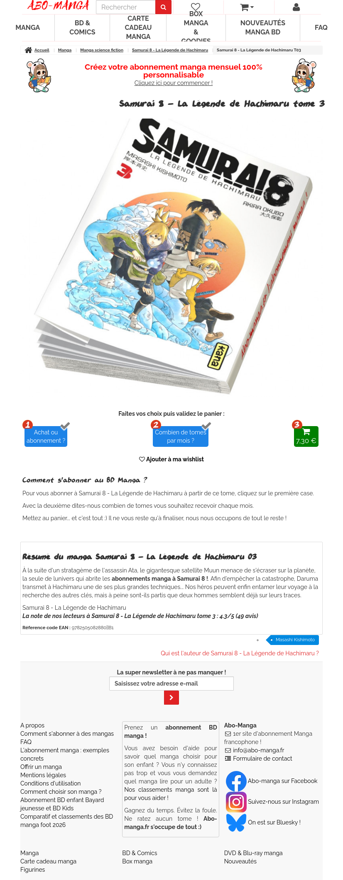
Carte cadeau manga (138, 28)
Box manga (137, 861)
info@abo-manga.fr (258, 750)
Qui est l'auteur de (240, 653)
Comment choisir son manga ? (60, 791)
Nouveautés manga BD (262, 27)
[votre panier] (246, 7)
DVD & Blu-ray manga (253, 853)
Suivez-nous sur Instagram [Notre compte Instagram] (272, 801)
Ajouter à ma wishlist (171, 459)
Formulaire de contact (262, 758)
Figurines (32, 869)
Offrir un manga (41, 767)
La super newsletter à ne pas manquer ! (171, 687)
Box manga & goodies (196, 28)
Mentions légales (43, 775)
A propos (32, 725)
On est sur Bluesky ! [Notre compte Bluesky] (263, 822)
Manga (27, 28)
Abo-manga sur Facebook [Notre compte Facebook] (272, 781)
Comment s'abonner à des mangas (67, 733)
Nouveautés (240, 861)
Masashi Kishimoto (295, 639)
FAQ (321, 28)
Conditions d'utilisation (50, 783)
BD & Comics (82, 27)
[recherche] (126, 7)
